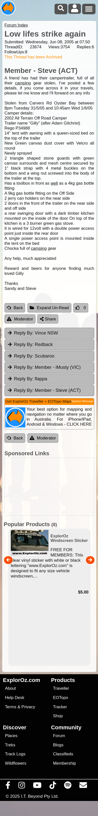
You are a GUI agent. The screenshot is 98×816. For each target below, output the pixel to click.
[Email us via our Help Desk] (83, 786)
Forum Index (16, 25)
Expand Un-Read (49, 307)
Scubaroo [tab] (30, 356)
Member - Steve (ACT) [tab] (44, 390)
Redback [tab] (30, 344)
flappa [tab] (27, 378)
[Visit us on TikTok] (53, 786)
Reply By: (24, 332)
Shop (58, 716)
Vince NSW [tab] (32, 332)
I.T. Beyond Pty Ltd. (40, 796)
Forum (59, 735)
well (54, 183)
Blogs (58, 745)
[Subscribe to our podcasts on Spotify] (67, 786)
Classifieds (63, 754)
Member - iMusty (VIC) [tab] (44, 367)
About (10, 688)
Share (48, 319)
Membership (64, 763)
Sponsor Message (82, 401)
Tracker (60, 707)
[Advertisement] (51, 486)
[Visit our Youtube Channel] (37, 786)
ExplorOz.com (21, 680)
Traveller (61, 688)
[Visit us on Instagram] (22, 786)
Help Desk (14, 697)
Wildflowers (15, 763)
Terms (10, 707)
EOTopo (60, 697)
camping (23, 83)
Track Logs (15, 754)
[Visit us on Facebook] (8, 786)
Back (15, 307)
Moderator (20, 319)
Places (11, 735)
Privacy (28, 707)
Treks (10, 745)
